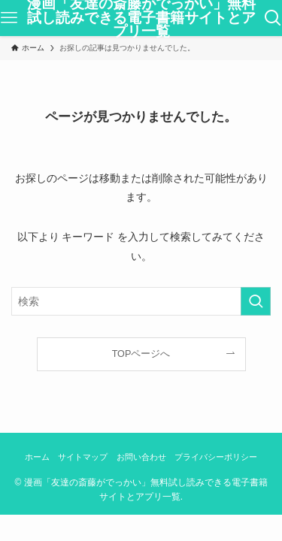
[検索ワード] (141, 301)
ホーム (37, 456)
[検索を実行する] (256, 301)
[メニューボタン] (9, 18)
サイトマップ (83, 456)
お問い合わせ (141, 456)
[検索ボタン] (273, 18)
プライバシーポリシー (215, 456)
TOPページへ (141, 354)
